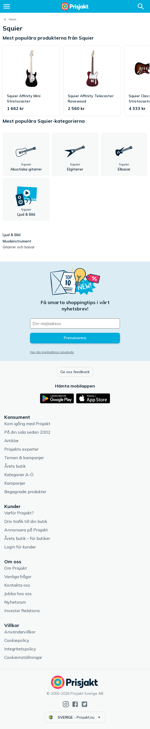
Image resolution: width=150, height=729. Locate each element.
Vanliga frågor (17, 576)
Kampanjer (14, 483)
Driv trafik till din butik (25, 521)
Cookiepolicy (16, 640)
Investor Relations (22, 610)
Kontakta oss (17, 585)
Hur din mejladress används (52, 352)
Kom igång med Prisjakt (27, 423)
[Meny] (6, 6)
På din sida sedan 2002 (27, 432)
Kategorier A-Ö (19, 474)
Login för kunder (20, 546)
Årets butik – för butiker (27, 538)
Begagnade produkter (25, 491)
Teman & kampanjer (24, 457)
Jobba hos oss (18, 593)
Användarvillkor (19, 631)
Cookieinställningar (23, 657)
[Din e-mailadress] (75, 323)
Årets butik (15, 466)
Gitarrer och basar (19, 247)
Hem (12, 19)
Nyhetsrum (15, 602)
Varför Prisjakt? (19, 512)
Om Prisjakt (15, 568)
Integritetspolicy (20, 648)
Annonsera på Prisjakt (26, 529)
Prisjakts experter (21, 449)
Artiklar (11, 440)
